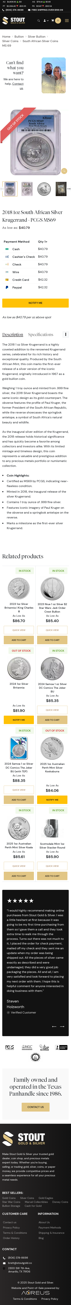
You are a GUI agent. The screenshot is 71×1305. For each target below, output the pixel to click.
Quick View (18, 630)
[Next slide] (68, 189)
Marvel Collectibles (36, 1202)
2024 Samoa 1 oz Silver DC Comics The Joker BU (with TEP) (19, 767)
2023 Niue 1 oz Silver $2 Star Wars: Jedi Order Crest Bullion (52, 607)
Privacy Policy (11, 1227)
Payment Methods (50, 1227)
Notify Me (35, 303)
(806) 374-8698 (15, 9)
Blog (41, 1238)
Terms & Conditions (15, 1232)
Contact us (9, 1222)
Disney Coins (60, 1202)
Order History (11, 1238)
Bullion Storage (11, 1206)
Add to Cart (19, 640)
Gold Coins (9, 1198)
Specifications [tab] (40, 334)
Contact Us (35, 1107)
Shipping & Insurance (51, 1232)
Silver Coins (27, 1198)
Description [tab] (12, 334)
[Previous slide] (2, 189)
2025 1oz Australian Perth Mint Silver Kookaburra (52, 767)
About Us (44, 1222)
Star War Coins (11, 1202)
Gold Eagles (46, 1198)
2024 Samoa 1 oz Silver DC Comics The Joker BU (52, 687)
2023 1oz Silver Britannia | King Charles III (19, 607)
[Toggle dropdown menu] (66, 335)
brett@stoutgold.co (20, 1263)
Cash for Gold (33, 1206)
